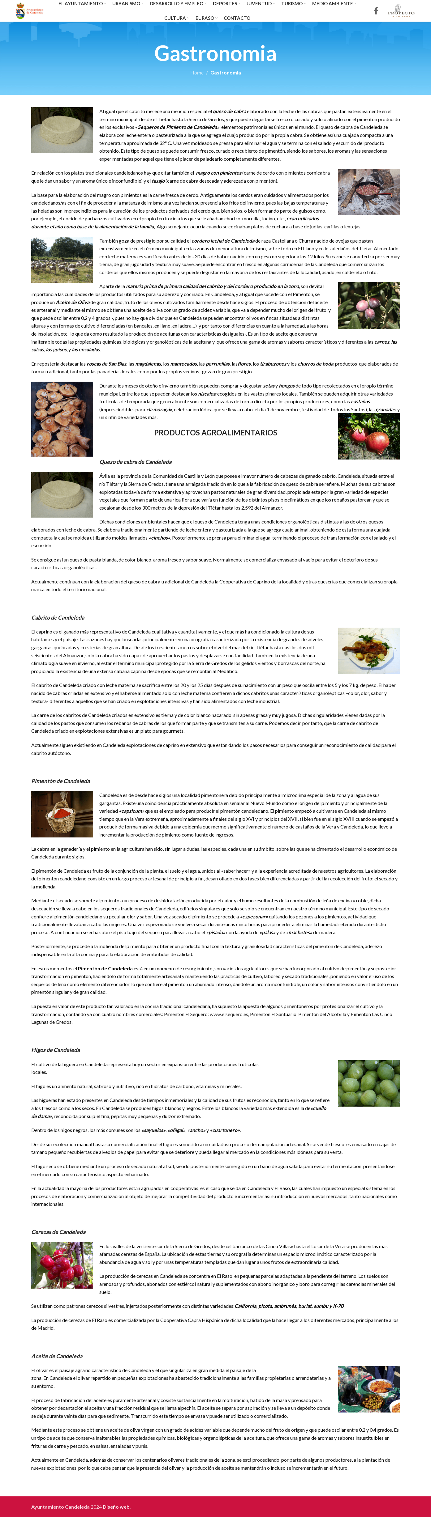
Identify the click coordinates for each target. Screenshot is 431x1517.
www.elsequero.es (229, 1014)
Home (197, 72)
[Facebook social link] (376, 11)
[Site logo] (29, 10)
